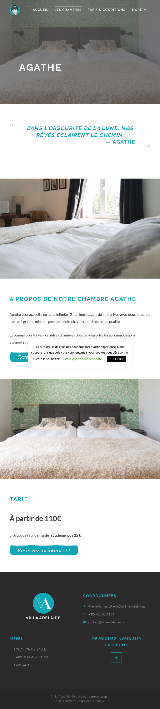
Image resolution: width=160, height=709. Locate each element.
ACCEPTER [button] (117, 359)
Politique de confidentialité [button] (83, 359)
